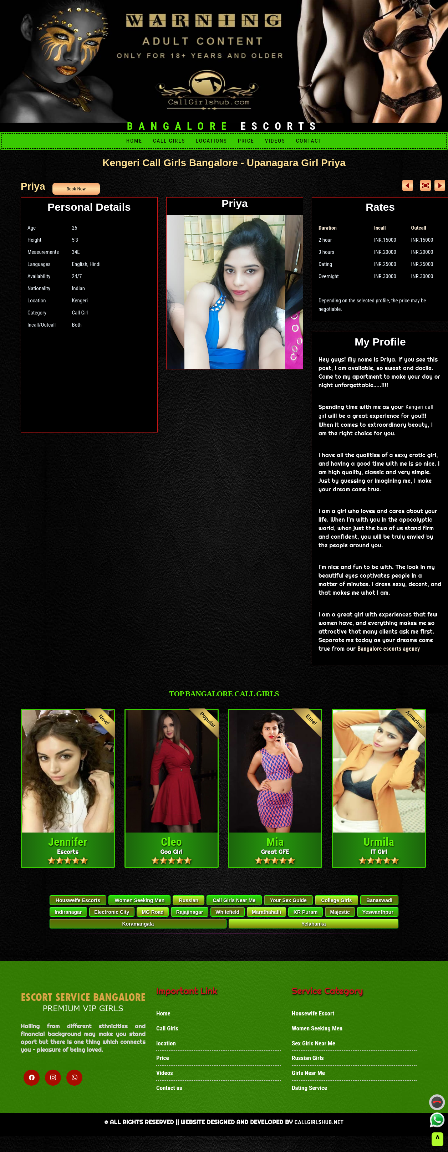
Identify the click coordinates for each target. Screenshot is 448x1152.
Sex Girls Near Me (313, 1051)
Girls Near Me (308, 1083)
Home (134, 141)
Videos (275, 141)
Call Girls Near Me (234, 905)
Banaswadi (379, 905)
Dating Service (309, 1098)
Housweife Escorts (78, 905)
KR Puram (306, 917)
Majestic (340, 917)
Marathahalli (266, 917)
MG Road (152, 917)
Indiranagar (68, 917)
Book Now (77, 190)
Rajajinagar (189, 917)
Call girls (169, 141)
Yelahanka (313, 929)
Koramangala (138, 929)
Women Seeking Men (139, 905)
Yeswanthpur (377, 917)
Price (246, 141)
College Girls (336, 905)
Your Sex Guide (288, 905)
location (166, 1051)
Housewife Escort (313, 1020)
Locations (211, 141)
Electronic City (111, 917)
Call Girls (167, 1036)
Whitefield (227, 917)
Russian (188, 905)
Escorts (224, 127)
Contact (309, 141)
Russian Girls (308, 1067)
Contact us (169, 1098)
